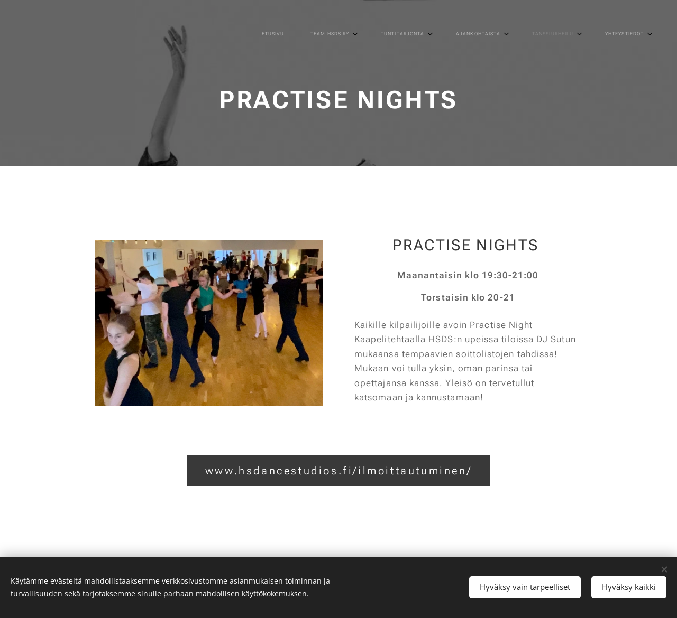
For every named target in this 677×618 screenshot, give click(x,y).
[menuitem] (458, 34)
